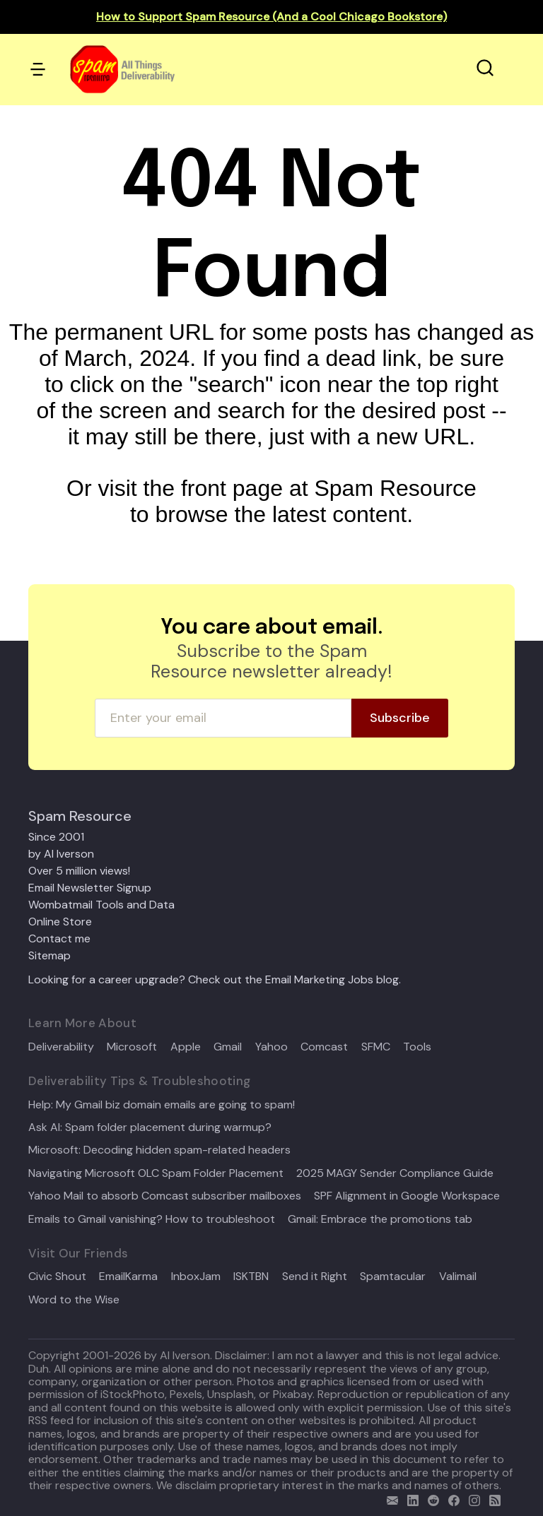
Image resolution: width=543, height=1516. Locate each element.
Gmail (228, 1047)
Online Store (60, 921)
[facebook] (451, 1498)
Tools (417, 1047)
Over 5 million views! (79, 870)
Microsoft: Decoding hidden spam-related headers (159, 1150)
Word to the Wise (73, 1299)
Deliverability (61, 1047)
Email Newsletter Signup (89, 887)
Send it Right (314, 1276)
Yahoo (271, 1047)
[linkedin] (410, 1498)
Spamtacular (393, 1276)
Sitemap (49, 955)
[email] (389, 1498)
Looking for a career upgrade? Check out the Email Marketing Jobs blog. (214, 979)
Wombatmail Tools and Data (101, 904)
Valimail (458, 1276)
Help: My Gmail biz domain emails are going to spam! (161, 1104)
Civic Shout (57, 1276)
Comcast (324, 1047)
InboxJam (196, 1276)
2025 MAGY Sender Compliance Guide (395, 1173)
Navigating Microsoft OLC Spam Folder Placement (156, 1173)
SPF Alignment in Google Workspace (407, 1196)
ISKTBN (251, 1276)
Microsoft (132, 1047)
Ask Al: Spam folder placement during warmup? (150, 1127)
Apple (185, 1047)
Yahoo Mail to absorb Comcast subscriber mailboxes (164, 1196)
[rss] (492, 1498)
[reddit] (430, 1498)
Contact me (59, 938)
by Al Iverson (61, 853)
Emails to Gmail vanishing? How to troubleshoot (151, 1219)
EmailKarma (128, 1276)
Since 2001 (56, 836)
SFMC (375, 1047)
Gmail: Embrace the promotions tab (380, 1219)
